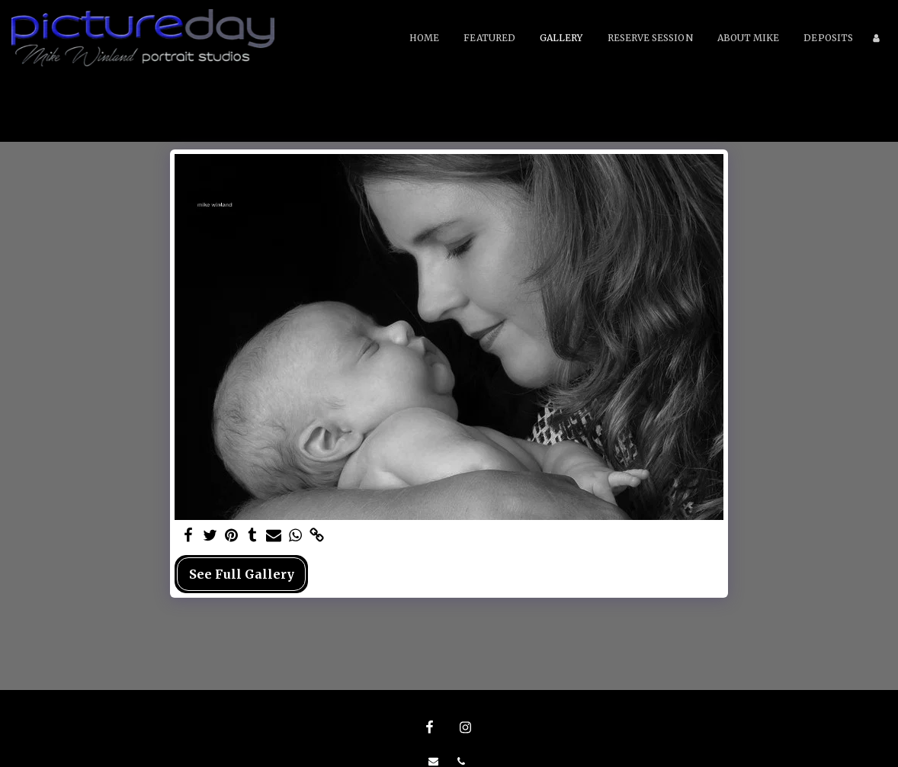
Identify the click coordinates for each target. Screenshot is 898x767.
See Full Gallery (241, 574)
